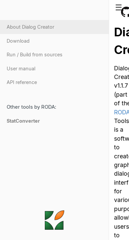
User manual (21, 68)
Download (18, 41)
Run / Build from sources (35, 54)
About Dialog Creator (30, 27)
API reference (22, 82)
